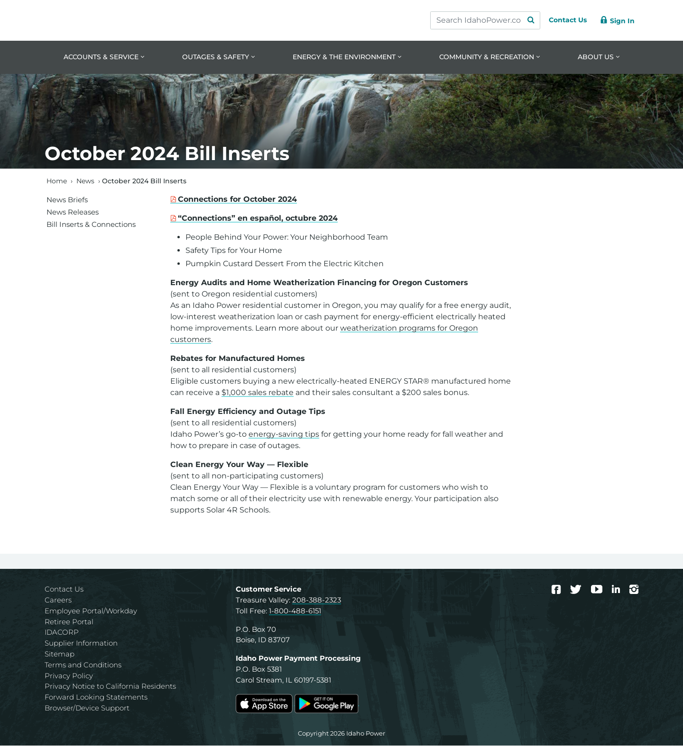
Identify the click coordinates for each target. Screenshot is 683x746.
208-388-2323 (316, 600)
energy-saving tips (284, 435)
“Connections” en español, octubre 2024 (258, 219)
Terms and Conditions (83, 665)
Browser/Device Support (87, 708)
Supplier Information (81, 643)
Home (56, 181)
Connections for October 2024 (237, 200)
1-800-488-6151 (295, 611)
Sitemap (59, 654)
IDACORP (62, 633)
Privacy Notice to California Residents (110, 687)
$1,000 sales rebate (258, 393)
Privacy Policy (69, 676)
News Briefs (67, 200)
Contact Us (64, 589)
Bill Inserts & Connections (91, 224)
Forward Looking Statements (96, 697)
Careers (58, 600)
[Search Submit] (521, 20)
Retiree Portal (69, 622)
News (85, 181)
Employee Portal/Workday (91, 611)
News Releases (72, 212)
